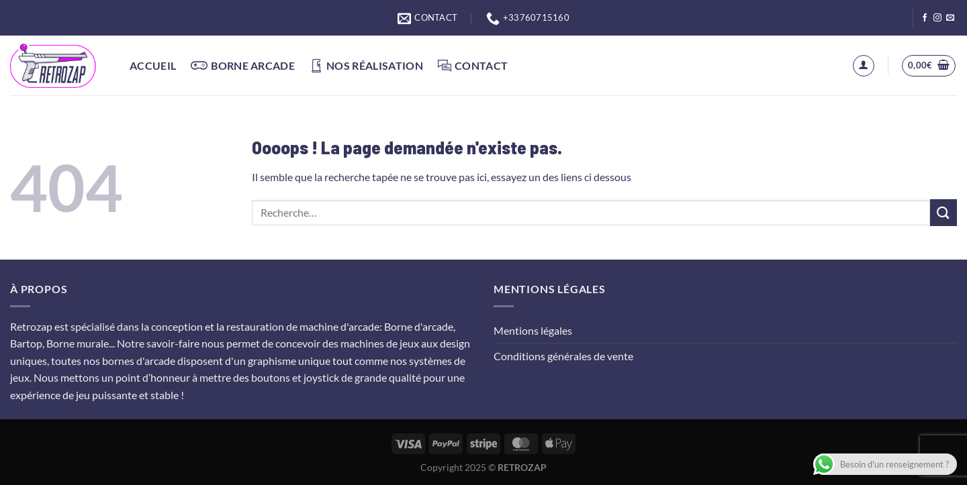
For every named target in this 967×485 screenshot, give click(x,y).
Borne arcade (243, 65)
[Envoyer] (943, 212)
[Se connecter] (863, 65)
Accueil (153, 65)
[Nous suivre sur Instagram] (937, 18)
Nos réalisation (366, 65)
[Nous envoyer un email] (950, 18)
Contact (473, 65)
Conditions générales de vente (563, 355)
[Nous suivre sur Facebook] (925, 18)
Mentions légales (533, 330)
